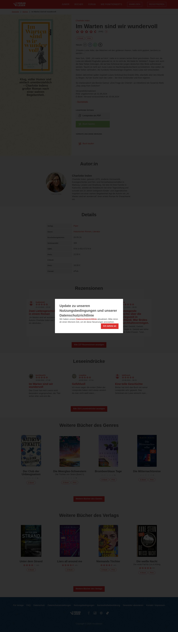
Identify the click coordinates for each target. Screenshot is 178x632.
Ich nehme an (109, 326)
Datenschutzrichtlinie (86, 319)
